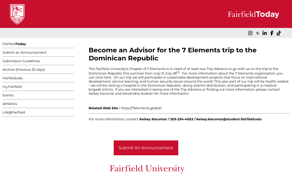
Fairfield (14, 44)
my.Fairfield (12, 87)
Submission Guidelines (21, 61)
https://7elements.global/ (141, 108)
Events (8, 95)
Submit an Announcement (25, 52)
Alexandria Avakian (137, 93)
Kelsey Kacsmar (101, 93)
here (107, 77)
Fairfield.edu (13, 78)
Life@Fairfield (14, 112)
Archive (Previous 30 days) (24, 69)
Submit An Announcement (146, 147)
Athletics (10, 104)
